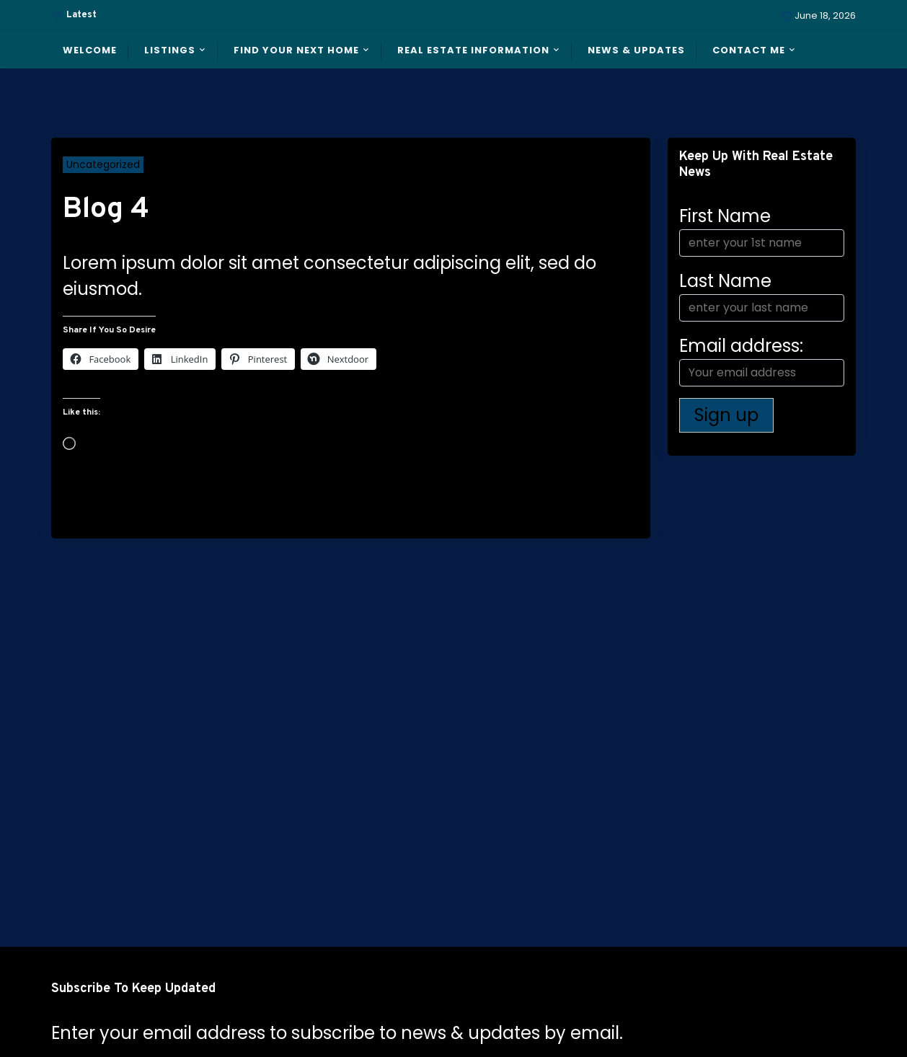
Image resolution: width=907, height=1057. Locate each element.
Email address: (761, 360)
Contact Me (748, 50)
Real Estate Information (473, 50)
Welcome (90, 50)
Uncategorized (103, 164)
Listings (169, 50)
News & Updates (636, 50)
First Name (725, 216)
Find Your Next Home (296, 50)
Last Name (725, 281)
